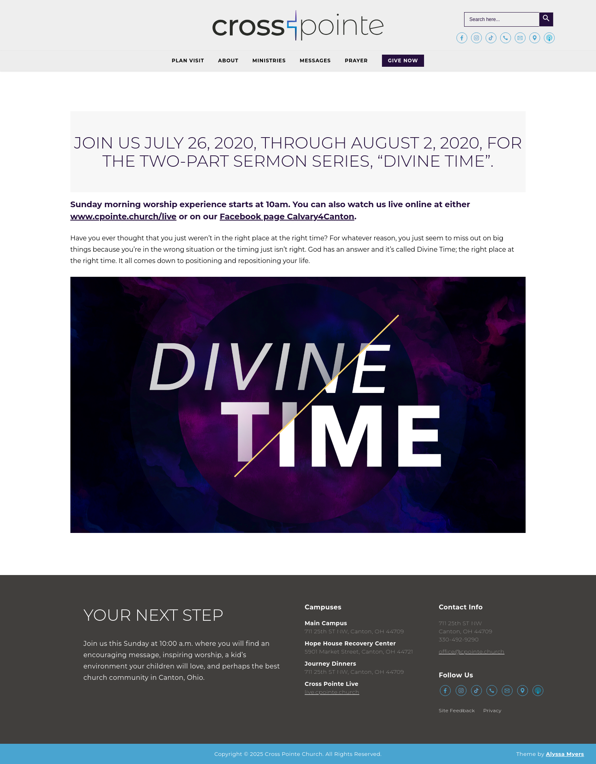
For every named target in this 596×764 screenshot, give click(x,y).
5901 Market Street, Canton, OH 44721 (359, 651)
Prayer (356, 60)
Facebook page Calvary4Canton (287, 216)
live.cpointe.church (332, 692)
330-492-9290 (459, 639)
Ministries (269, 60)
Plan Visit (188, 60)
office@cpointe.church (471, 651)
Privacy (492, 710)
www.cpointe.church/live (123, 216)
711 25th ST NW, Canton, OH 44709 (354, 631)
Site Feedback (457, 710)
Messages (315, 60)
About (228, 60)
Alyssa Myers (565, 754)
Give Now (403, 60)
